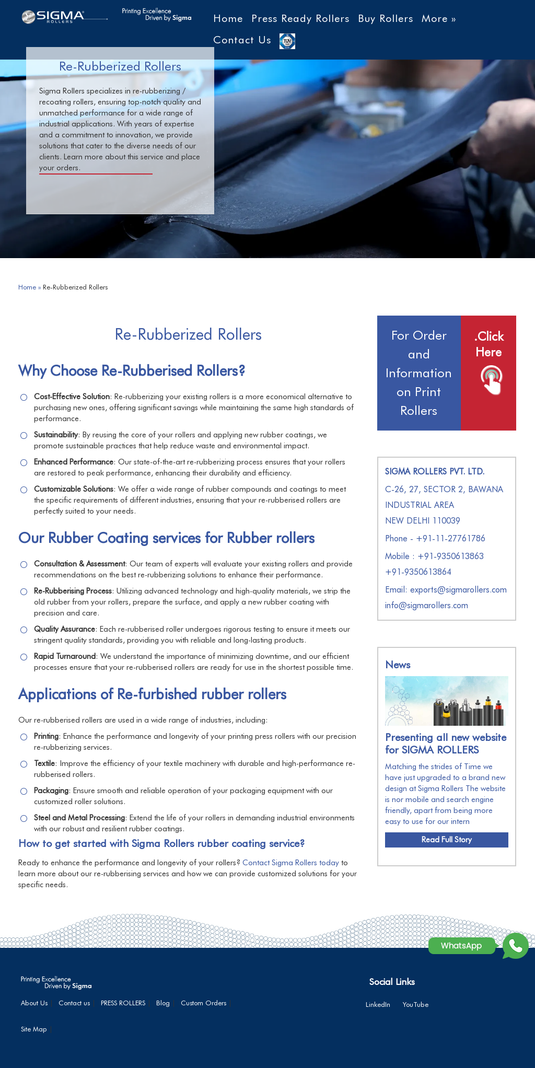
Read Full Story (447, 839)
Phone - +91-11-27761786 (435, 538)
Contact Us (242, 39)
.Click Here (489, 344)
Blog (163, 1003)
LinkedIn (378, 1004)
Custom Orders (203, 1003)
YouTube (415, 1004)
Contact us (74, 1003)
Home (228, 18)
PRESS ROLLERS (123, 1003)
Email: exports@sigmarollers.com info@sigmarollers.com (446, 597)
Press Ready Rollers (300, 18)
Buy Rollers (385, 18)
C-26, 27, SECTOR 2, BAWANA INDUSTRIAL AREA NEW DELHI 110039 (444, 505)
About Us (34, 1003)
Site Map (34, 1029)
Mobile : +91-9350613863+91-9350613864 (434, 564)
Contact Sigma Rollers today (290, 862)
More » (439, 18)
